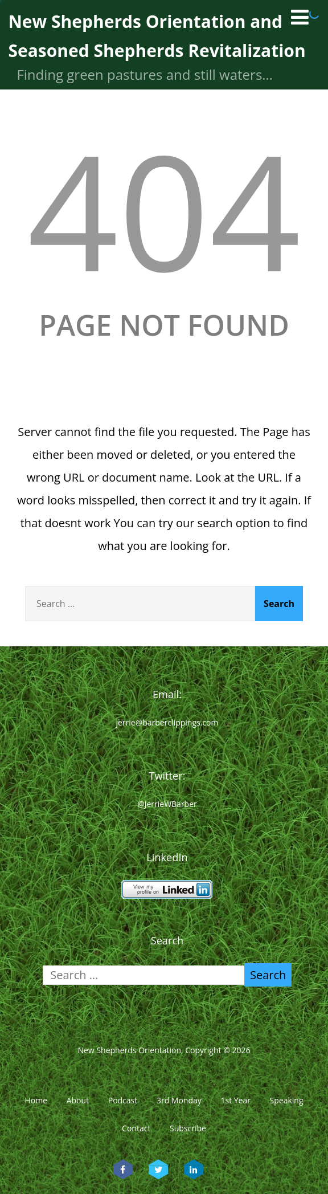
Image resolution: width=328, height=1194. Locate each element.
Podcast (123, 1100)
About (78, 1100)
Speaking (287, 1100)
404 (164, 209)
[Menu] (300, 17)
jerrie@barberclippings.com (167, 722)
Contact (136, 1128)
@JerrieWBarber (167, 803)
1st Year (235, 1100)
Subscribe (188, 1128)
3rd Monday (179, 1100)
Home (35, 1100)
